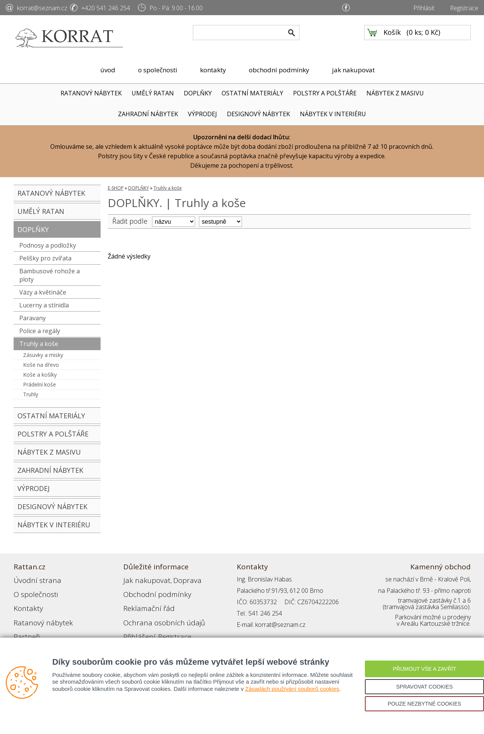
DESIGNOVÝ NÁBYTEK (258, 114)
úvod (107, 69)
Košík (392, 38)
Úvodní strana (32, 579)
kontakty (213, 69)
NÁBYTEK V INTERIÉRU (333, 114)
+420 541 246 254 (105, 8)
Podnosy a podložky (47, 245)
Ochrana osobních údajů (156, 613)
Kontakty (25, 602)
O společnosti (32, 590)
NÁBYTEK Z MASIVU (395, 93)
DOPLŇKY (198, 93)
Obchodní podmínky (149, 590)
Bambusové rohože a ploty (49, 275)
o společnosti (157, 69)
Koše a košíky (40, 374)
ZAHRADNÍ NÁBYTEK (148, 114)
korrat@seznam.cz (42, 8)
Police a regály (39, 331)
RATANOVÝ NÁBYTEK (91, 93)
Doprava (174, 579)
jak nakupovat (353, 69)
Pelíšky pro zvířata (45, 258)
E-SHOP (116, 188)
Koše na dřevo (41, 364)
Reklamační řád (143, 602)
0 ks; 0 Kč (423, 38)
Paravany (32, 318)
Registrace (464, 8)
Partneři (24, 624)
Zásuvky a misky (43, 354)
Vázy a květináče (42, 292)
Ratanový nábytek (37, 613)
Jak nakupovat (141, 579)
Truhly (30, 394)
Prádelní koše (39, 384)
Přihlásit (423, 8)
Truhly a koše (38, 344)
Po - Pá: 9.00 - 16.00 (176, 8)
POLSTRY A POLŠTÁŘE (325, 93)
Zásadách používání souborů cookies (292, 689)
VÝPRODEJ (202, 114)
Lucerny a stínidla (44, 305)
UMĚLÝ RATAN (153, 93)
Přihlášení (136, 624)
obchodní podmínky (279, 69)
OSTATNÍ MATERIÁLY (252, 93)
